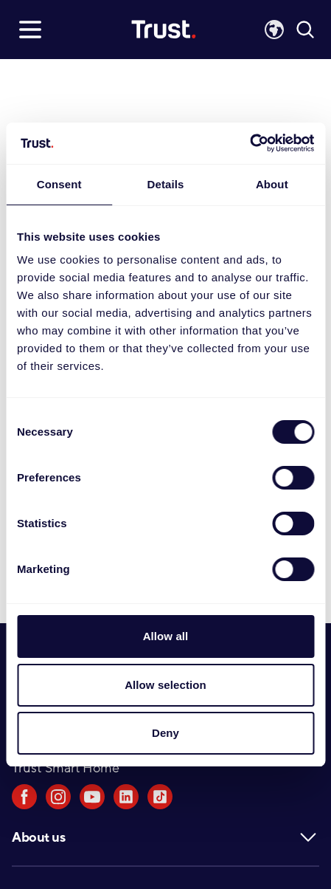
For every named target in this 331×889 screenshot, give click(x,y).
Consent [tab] (59, 184)
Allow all (166, 636)
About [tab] (272, 184)
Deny (165, 733)
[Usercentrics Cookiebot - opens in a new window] (249, 143)
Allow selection (165, 685)
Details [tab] (165, 184)
